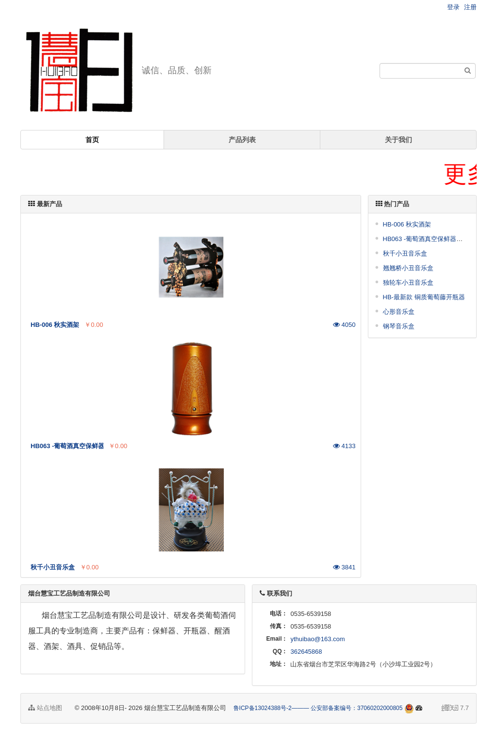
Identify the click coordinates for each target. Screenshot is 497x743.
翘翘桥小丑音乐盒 (408, 268)
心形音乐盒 (398, 311)
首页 (92, 140)
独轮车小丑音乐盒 (408, 282)
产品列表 (242, 140)
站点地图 (45, 707)
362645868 (306, 651)
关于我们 (398, 140)
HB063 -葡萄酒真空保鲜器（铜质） (432, 238)
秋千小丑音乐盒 (405, 253)
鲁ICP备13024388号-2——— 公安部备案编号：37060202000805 (318, 708)
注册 (470, 7)
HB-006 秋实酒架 (407, 224)
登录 (453, 7)
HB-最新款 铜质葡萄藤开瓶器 (424, 297)
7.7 (455, 708)
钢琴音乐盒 (398, 326)
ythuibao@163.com (317, 639)
